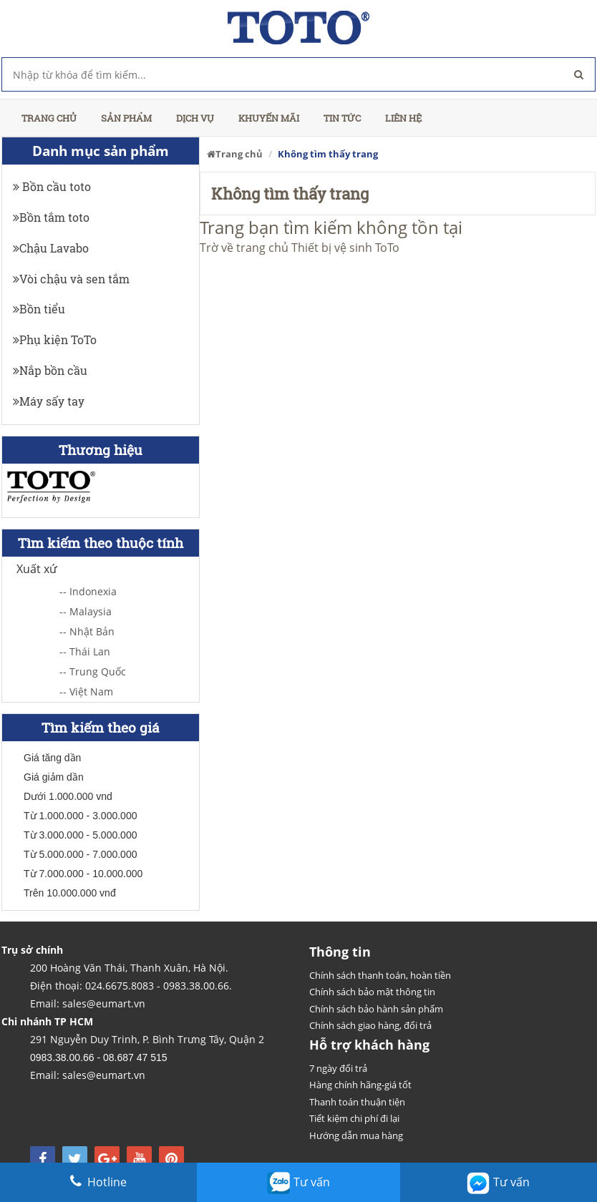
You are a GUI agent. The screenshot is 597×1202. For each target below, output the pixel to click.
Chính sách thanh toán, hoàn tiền (380, 975)
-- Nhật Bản (87, 631)
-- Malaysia (85, 611)
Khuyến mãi (268, 118)
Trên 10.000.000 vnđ (70, 893)
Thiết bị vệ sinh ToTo (345, 247)
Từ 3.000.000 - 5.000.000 (80, 835)
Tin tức (342, 118)
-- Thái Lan (84, 651)
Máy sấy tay (48, 401)
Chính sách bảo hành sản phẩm (376, 1008)
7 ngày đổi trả (338, 1068)
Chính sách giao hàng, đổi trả (370, 1025)
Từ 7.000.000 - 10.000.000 (83, 873)
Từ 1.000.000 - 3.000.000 (80, 815)
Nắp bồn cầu (50, 370)
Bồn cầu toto (52, 186)
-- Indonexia (88, 591)
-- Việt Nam (86, 691)
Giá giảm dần (54, 777)
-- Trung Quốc (92, 671)
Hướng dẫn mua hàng (356, 1135)
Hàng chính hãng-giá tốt (360, 1084)
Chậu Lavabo (51, 247)
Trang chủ (49, 118)
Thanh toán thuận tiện (357, 1101)
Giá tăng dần (52, 757)
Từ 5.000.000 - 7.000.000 (80, 854)
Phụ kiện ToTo (55, 339)
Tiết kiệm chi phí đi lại (354, 1118)
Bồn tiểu (39, 308)
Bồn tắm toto (51, 217)
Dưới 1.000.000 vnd (68, 796)
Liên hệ (403, 118)
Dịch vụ (195, 118)
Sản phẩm (126, 118)
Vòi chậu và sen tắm (71, 278)
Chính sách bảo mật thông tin (372, 991)
